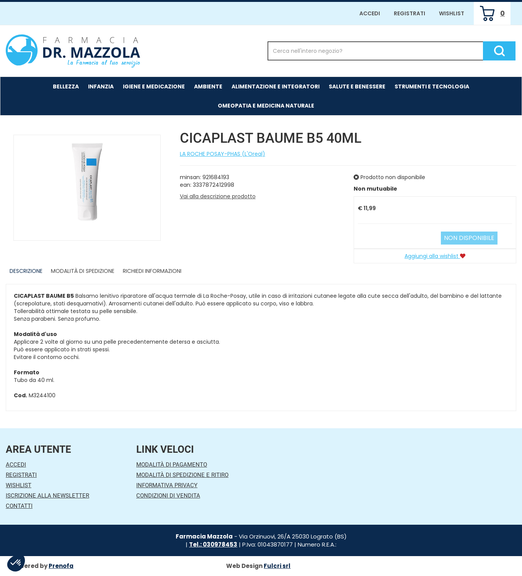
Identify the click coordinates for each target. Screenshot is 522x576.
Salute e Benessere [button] (357, 86)
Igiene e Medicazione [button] (154, 86)
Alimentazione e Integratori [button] (276, 86)
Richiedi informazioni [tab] (152, 271)
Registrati (409, 13)
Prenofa (61, 566)
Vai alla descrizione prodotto (218, 196)
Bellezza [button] (66, 86)
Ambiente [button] (208, 86)
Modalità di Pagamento (171, 464)
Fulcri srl (277, 566)
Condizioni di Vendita (168, 495)
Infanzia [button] (101, 86)
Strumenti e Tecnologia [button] (432, 86)
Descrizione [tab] (26, 271)
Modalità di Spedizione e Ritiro (182, 475)
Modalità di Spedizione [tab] (82, 271)
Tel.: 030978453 (213, 544)
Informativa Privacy (166, 485)
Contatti (19, 506)
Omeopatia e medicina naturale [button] (266, 105)
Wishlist (451, 13)
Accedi (369, 13)
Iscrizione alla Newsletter (47, 495)
